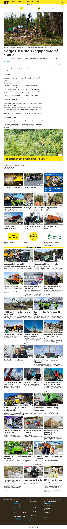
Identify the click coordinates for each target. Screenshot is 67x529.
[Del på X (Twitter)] (57, 64)
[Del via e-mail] (60, 64)
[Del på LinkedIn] (59, 64)
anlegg (22, 165)
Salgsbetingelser (32, 518)
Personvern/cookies (18, 522)
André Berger (32, 505)
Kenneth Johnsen (48, 518)
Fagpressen (16, 513)
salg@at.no (33, 513)
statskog (7, 165)
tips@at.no (22, 509)
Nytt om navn (28, 3)
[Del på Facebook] (55, 64)
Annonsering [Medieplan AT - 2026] (31, 520)
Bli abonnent (57, 2)
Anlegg (13, 1)
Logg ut (51, 2)
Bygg (24, 1)
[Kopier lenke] (62, 64)
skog (11, 165)
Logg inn (42, 2)
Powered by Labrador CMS (33, 527)
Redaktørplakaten (17, 519)
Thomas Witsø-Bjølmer (19, 507)
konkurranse (16, 165)
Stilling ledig (37, 2)
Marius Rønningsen (33, 509)
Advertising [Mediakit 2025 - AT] (31, 523)
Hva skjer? (33, 2)
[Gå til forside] (7, 2)
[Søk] (62, 3)
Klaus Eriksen (16, 503)
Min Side (47, 2)
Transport (19, 1)
